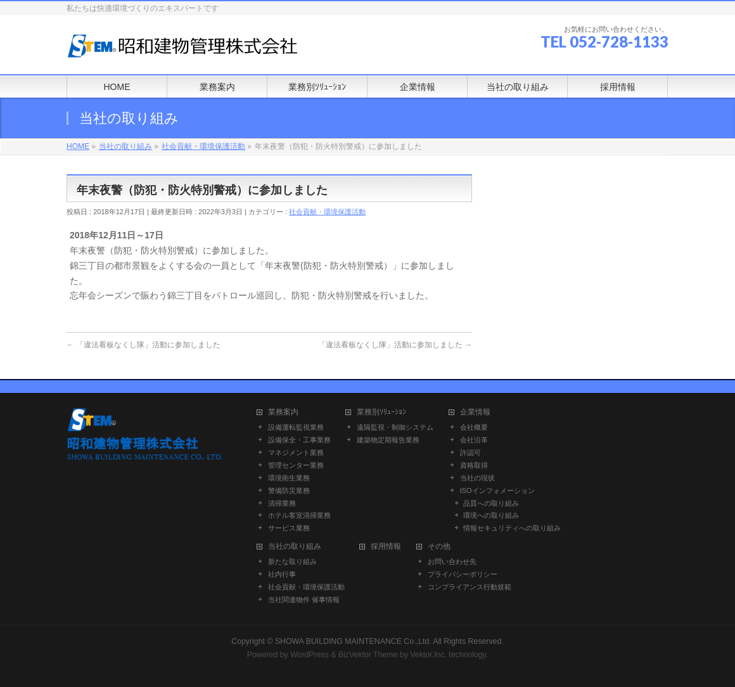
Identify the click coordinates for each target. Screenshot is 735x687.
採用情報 (386, 547)
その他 (439, 547)
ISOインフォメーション (497, 490)
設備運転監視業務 (296, 427)
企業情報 (475, 412)
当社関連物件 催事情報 (304, 599)
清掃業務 (282, 503)
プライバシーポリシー (462, 574)
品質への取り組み (491, 503)
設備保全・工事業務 (299, 440)
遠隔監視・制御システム (395, 427)
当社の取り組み (294, 547)
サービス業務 (289, 528)
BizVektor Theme (368, 654)
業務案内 (283, 412)
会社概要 (474, 427)
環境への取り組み (491, 515)
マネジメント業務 (296, 452)
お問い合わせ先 (452, 561)
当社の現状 (477, 478)
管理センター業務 (296, 465)
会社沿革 (474, 440)
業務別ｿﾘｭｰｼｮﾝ (381, 412)
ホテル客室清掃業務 (299, 515)
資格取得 (474, 465)
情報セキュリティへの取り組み (512, 528)
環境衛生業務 (289, 478)
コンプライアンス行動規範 (469, 587)
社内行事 (282, 574)
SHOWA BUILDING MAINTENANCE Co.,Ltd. (353, 641)
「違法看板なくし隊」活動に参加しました (143, 344)
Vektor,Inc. (428, 654)
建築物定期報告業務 (388, 440)
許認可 (470, 452)
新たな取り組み (292, 561)
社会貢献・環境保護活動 (327, 211)
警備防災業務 (289, 490)
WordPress (309, 654)
